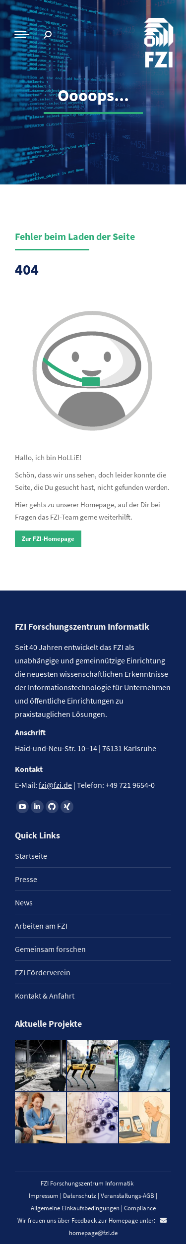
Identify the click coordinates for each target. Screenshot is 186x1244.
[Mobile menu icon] (22, 34)
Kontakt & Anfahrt (44, 996)
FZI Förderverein (42, 972)
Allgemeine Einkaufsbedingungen (75, 1208)
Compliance (140, 1208)
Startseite (31, 856)
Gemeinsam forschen (50, 949)
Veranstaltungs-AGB (127, 1195)
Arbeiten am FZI (41, 926)
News (24, 902)
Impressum (44, 1195)
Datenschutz (79, 1195)
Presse (26, 879)
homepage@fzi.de (93, 1233)
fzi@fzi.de (55, 785)
